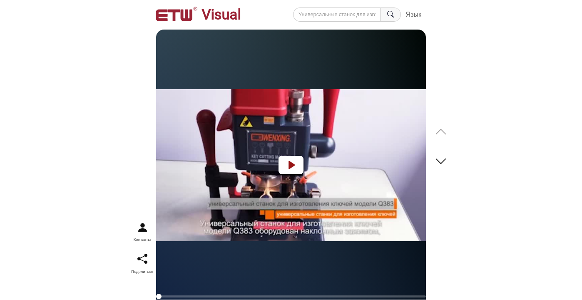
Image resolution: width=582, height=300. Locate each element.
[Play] (291, 165)
